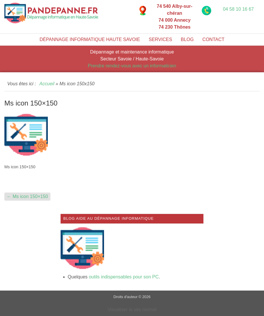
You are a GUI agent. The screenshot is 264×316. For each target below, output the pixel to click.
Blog (187, 39)
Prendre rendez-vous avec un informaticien (132, 65)
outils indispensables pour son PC (124, 276)
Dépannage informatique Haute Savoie (90, 39)
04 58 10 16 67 (238, 9)
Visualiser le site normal (132, 309)
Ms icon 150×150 (27, 196)
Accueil (46, 83)
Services (160, 39)
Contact (213, 39)
